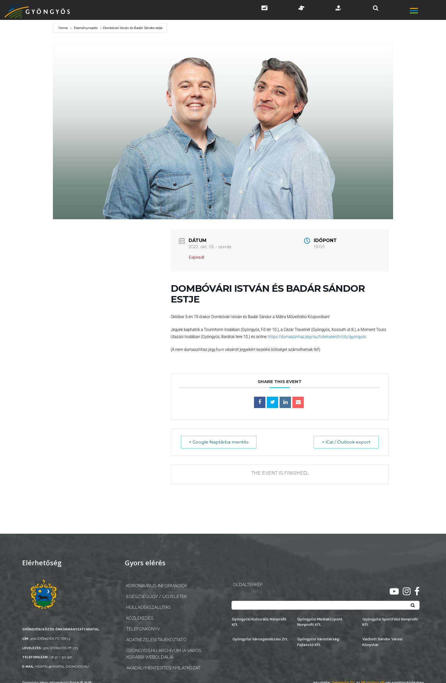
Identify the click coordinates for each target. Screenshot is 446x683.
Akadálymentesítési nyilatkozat (163, 667)
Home (64, 28)
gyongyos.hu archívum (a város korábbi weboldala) (163, 654)
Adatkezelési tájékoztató (156, 639)
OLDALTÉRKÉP (248, 584)
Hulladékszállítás (148, 607)
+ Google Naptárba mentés (219, 442)
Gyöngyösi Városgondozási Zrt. (260, 639)
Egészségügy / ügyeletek (156, 596)
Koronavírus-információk (156, 585)
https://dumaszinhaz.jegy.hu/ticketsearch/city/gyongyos (317, 336)
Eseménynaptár (86, 28)
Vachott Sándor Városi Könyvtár (382, 642)
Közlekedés (139, 618)
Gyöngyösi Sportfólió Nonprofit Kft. (390, 622)
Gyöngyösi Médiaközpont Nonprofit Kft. (319, 622)
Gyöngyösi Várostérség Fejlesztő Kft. (318, 642)
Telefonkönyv (143, 629)
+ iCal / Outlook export (346, 442)
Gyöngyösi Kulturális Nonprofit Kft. (259, 622)
